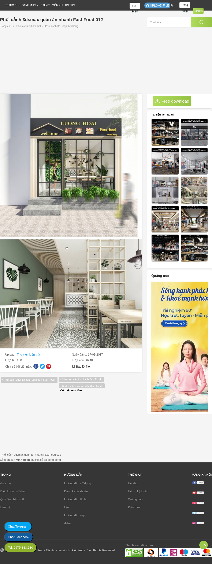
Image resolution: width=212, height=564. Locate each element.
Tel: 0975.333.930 (20, 547)
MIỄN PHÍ (57, 5)
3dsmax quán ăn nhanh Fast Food (81, 379)
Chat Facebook (18, 537)
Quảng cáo (135, 499)
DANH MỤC (29, 5)
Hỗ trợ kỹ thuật (138, 491)
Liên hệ (5, 507)
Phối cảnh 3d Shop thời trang (61, 26)
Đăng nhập (185, 6)
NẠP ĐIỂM (135, 6)
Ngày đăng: (80, 354)
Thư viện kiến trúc (29, 354)
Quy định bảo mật (12, 499)
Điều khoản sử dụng (13, 491)
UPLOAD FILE (157, 5)
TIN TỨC (70, 5)
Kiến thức (134, 507)
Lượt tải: (11, 360)
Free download (172, 101)
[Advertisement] (106, 61)
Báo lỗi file (83, 366)
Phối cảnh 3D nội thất (28, 26)
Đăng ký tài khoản (76, 491)
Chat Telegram (18, 526)
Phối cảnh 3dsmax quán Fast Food (82, 386)
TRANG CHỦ (12, 5)
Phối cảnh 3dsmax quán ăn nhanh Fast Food (29, 379)
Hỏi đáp (133, 483)
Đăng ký (198, 10)
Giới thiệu (6, 483)
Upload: (10, 354)
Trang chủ (5, 26)
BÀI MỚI (45, 5)
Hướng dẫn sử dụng (77, 483)
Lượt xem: (79, 360)
